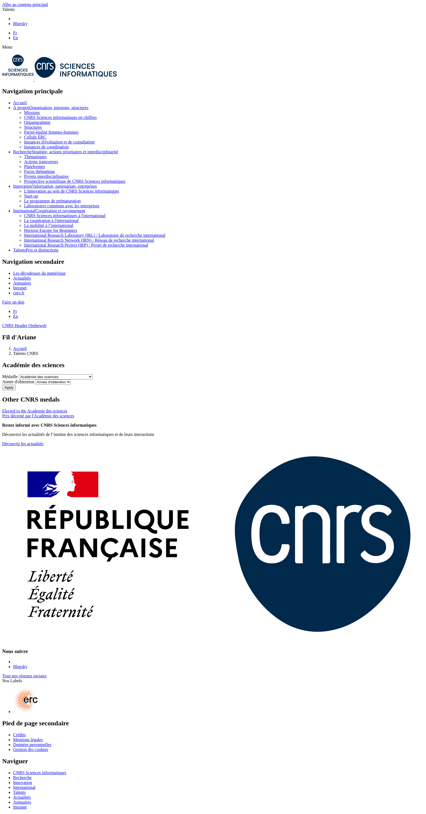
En (15, 37)
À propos (51, 107)
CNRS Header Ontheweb (24, 325)
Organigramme (37, 122)
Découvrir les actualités (22, 443)
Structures (33, 127)
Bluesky (20, 23)
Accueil (20, 102)
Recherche (65, 151)
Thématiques (35, 156)
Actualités (22, 278)
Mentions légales (28, 739)
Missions (32, 112)
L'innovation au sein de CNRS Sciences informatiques (71, 191)
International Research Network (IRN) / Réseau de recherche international (89, 240)
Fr (15, 33)
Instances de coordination (46, 147)
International (49, 210)
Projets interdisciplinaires (46, 176)
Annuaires (22, 283)
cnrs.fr (18, 293)
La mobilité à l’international (48, 225)
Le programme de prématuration (52, 201)
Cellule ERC (35, 137)
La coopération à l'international (51, 220)
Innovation (55, 186)
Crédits (19, 734)
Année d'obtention (18, 381)
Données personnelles (32, 744)
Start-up (31, 196)
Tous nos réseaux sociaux (24, 676)
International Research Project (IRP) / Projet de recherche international (86, 245)
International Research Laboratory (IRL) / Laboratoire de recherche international (94, 235)
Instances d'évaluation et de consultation (59, 142)
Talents (35, 250)
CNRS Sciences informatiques (39, 772)
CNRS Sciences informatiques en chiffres (60, 117)
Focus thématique (39, 171)
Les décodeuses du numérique (39, 273)
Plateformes (34, 166)
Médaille (10, 376)
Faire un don (13, 302)
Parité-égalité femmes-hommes (51, 132)
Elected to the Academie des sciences (34, 411)
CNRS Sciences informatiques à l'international (64, 215)
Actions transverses (41, 161)
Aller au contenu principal (25, 4)
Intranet (20, 288)
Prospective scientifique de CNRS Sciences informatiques (74, 181)
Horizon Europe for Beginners (50, 230)
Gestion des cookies (30, 749)
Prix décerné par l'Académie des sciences (38, 416)
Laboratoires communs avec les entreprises (61, 206)
